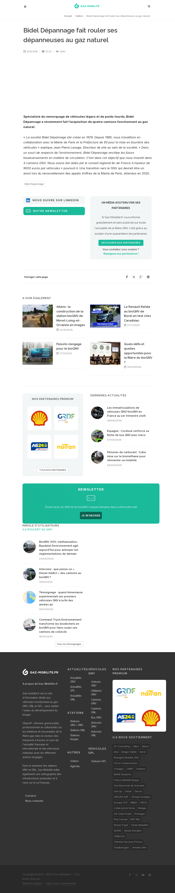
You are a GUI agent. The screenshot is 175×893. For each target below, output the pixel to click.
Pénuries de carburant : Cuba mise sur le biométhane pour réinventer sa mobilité (126, 456)
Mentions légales (32, 883)
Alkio (136, 746)
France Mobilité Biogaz (126, 780)
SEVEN (117, 830)
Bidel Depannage (34, 183)
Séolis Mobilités (139, 825)
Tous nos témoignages (69, 644)
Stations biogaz (75, 737)
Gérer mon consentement (61, 883)
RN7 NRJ (135, 819)
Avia (116, 751)
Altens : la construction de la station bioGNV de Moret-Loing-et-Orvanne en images (70, 316)
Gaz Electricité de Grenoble (129, 785)
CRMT (130, 768)
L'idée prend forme (124, 808)
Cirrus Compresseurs (126, 763)
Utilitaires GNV (96, 692)
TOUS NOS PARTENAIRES (52, 470)
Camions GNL (96, 710)
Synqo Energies (132, 830)
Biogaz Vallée (129, 751)
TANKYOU (119, 836)
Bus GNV (96, 717)
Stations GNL (77, 730)
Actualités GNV (76, 679)
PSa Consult (120, 819)
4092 (60, 51)
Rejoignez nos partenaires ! (120, 253)
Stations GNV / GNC (76, 723)
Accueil (68, 16)
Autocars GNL (96, 733)
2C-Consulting (122, 746)
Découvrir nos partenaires (121, 243)
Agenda (75, 766)
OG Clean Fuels (122, 813)
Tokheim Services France (128, 841)
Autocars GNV (96, 724)
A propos (30, 795)
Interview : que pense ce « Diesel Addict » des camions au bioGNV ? (60, 573)
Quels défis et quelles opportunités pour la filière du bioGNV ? (138, 353)
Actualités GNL (76, 697)
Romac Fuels (121, 825)
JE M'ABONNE (90, 515)
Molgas (142, 808)
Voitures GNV (96, 683)
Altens (145, 746)
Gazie (128, 791)
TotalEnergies (121, 847)
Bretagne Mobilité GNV (126, 757)
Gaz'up (118, 791)
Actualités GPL (76, 688)
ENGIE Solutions (122, 774)
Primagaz (140, 813)
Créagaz (118, 768)
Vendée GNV (139, 847)
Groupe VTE (120, 802)
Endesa (141, 768)
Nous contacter (34, 800)
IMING (134, 802)
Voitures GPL (98, 761)
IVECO (143, 802)
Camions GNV (96, 701)
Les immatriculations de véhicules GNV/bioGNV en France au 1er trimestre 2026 (126, 411)
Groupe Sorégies (140, 796)
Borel (143, 751)
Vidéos (79, 16)
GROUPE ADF (121, 796)
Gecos (138, 791)
